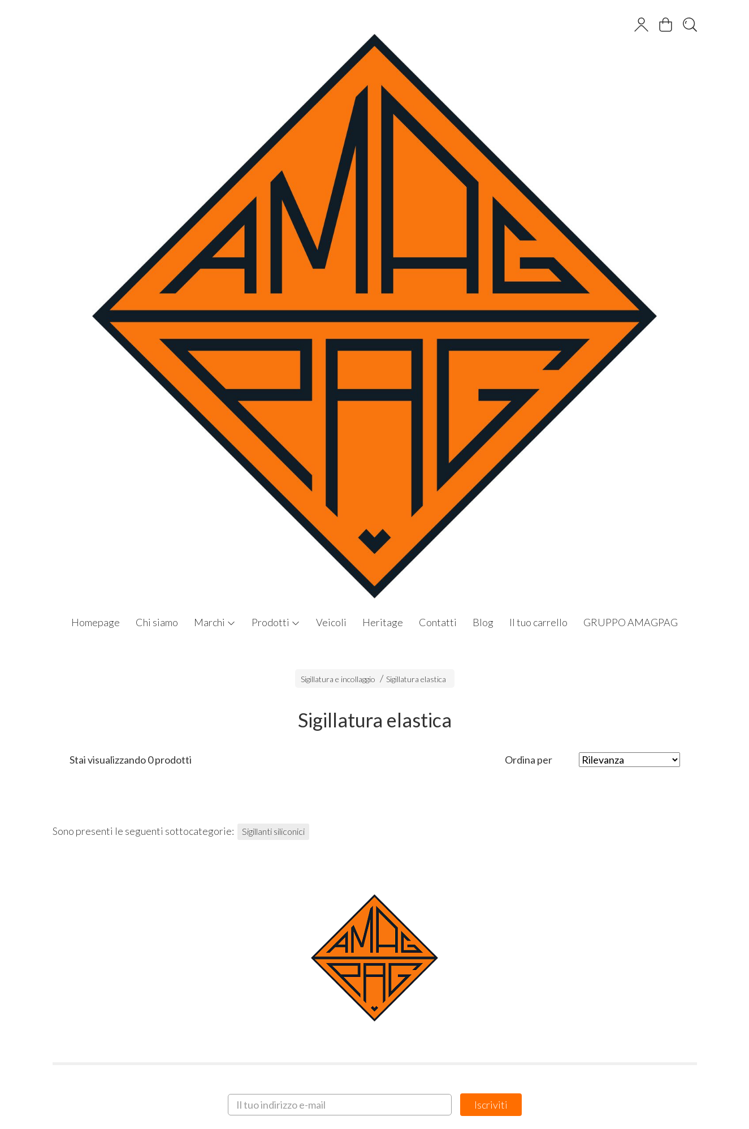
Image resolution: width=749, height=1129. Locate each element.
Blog (483, 622)
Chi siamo (157, 622)
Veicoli (331, 622)
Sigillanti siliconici (273, 831)
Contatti (438, 622)
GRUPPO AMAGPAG (630, 622)
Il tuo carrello (538, 622)
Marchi (215, 622)
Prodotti (276, 622)
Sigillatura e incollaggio (338, 679)
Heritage (382, 622)
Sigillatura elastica (416, 679)
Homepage (95, 622)
